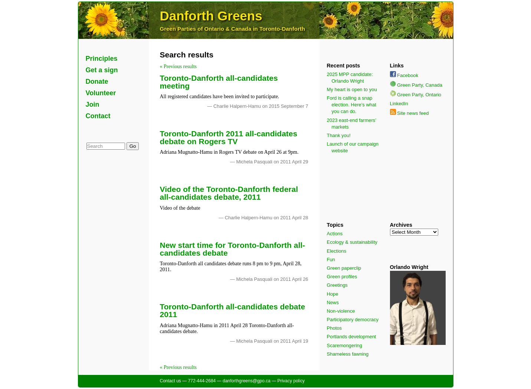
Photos (334, 328)
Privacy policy (291, 380)
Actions (335, 233)
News (333, 302)
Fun (331, 259)
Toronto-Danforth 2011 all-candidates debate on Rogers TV (229, 137)
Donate (97, 81)
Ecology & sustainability (352, 242)
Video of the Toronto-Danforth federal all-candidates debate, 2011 (229, 193)
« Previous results (178, 66)
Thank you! (339, 135)
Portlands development (351, 336)
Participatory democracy (352, 319)
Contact (98, 116)
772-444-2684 (202, 380)
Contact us (170, 380)
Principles (102, 58)
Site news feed (409, 113)
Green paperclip (344, 268)
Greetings (337, 285)
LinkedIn (399, 103)
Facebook (404, 75)
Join (92, 104)
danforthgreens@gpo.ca (247, 380)
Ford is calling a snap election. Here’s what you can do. (351, 104)
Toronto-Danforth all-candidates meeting (219, 82)
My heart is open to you (352, 89)
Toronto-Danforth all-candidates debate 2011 (232, 310)
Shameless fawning (348, 354)
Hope (332, 294)
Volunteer (101, 93)
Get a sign (102, 70)
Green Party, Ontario (416, 94)
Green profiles (342, 276)
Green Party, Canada (416, 85)
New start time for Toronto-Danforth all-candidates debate (232, 249)
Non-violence (341, 311)
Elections (337, 251)
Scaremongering (344, 345)
